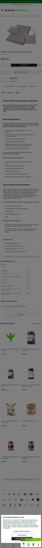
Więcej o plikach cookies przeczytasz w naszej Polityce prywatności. (20, 527)
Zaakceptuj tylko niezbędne (22, 531)
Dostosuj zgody (21, 535)
